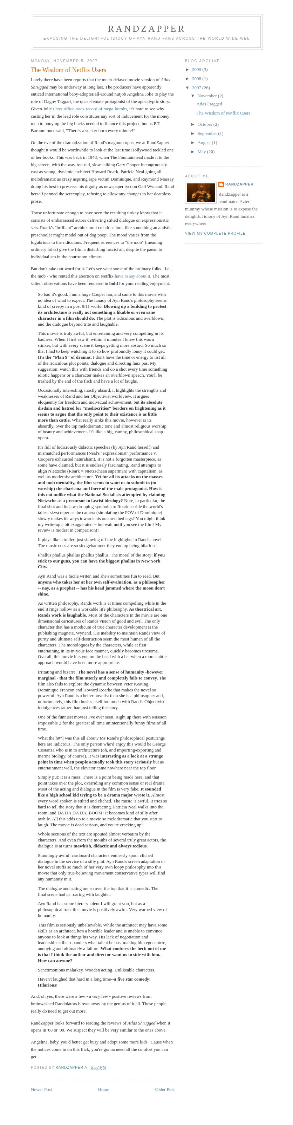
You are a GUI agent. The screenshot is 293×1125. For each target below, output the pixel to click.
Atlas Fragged (209, 103)
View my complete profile (215, 233)
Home (103, 1089)
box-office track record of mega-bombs (91, 108)
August (205, 142)
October (205, 124)
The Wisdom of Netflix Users (223, 113)
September (208, 133)
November (208, 95)
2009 (197, 69)
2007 (197, 87)
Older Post (165, 1089)
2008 (197, 78)
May (202, 151)
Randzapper (147, 29)
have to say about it (132, 276)
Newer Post (41, 1089)
